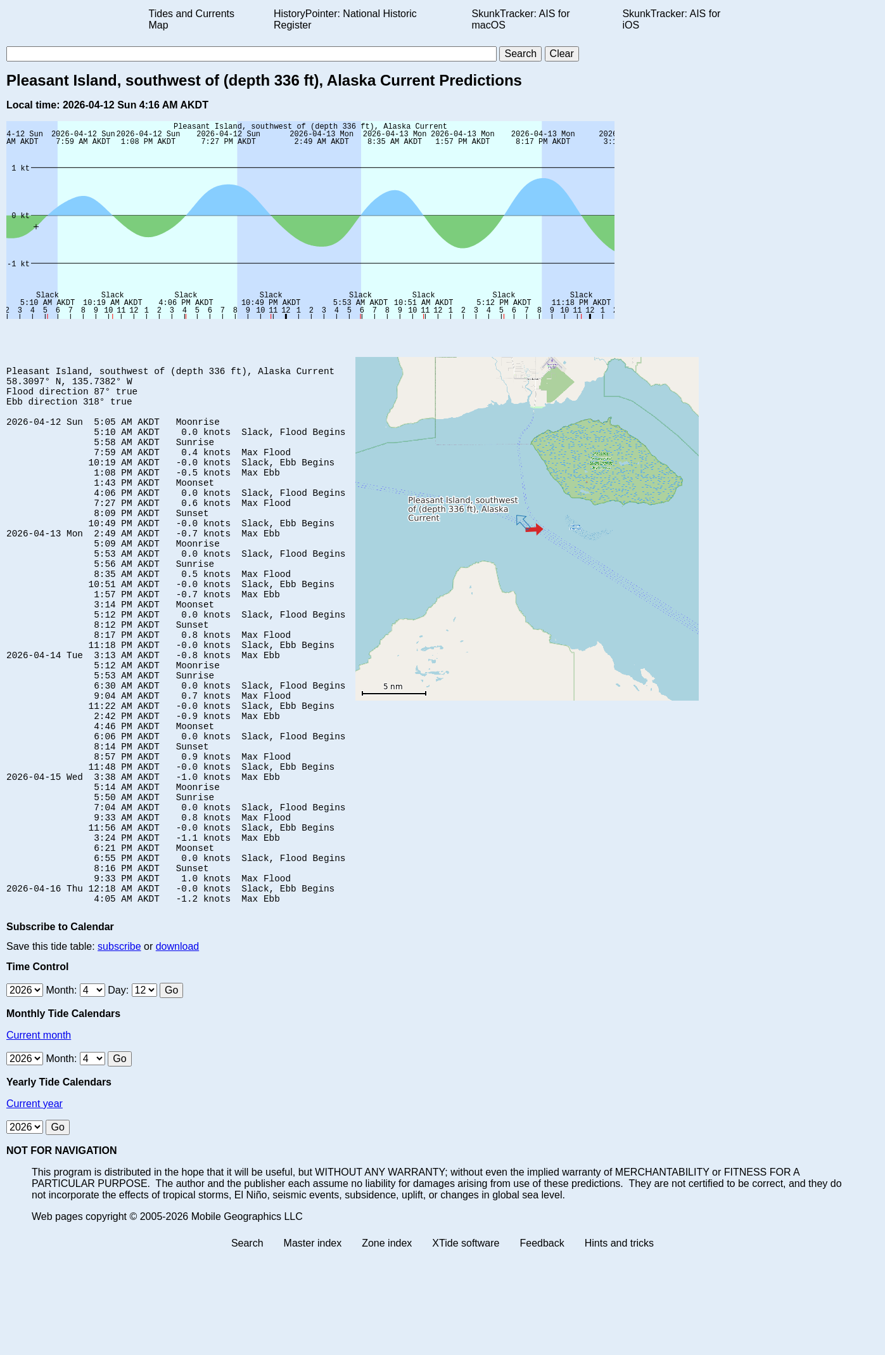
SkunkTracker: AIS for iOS (671, 19)
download (178, 1047)
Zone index (387, 1344)
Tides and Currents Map (191, 19)
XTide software (465, 1344)
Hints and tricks (619, 1344)
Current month (38, 1136)
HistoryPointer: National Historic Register (345, 19)
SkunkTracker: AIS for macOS (520, 19)
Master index (313, 1344)
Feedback (541, 1344)
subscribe (119, 1047)
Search (247, 1344)
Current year (34, 1204)
